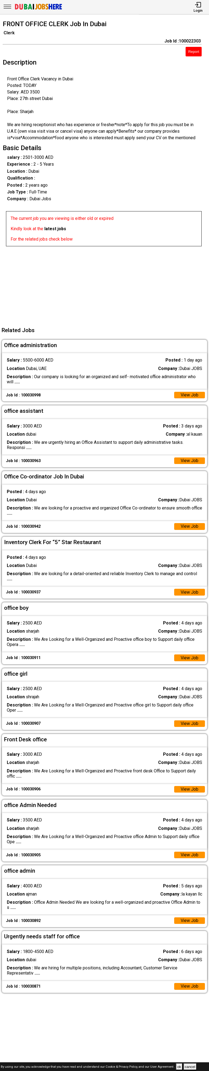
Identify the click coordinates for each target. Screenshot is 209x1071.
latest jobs (55, 228)
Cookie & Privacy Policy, (122, 1067)
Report (193, 52)
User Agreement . (162, 1067)
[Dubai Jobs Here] (38, 9)
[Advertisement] (106, 284)
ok (179, 1067)
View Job (189, 395)
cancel (190, 1067)
